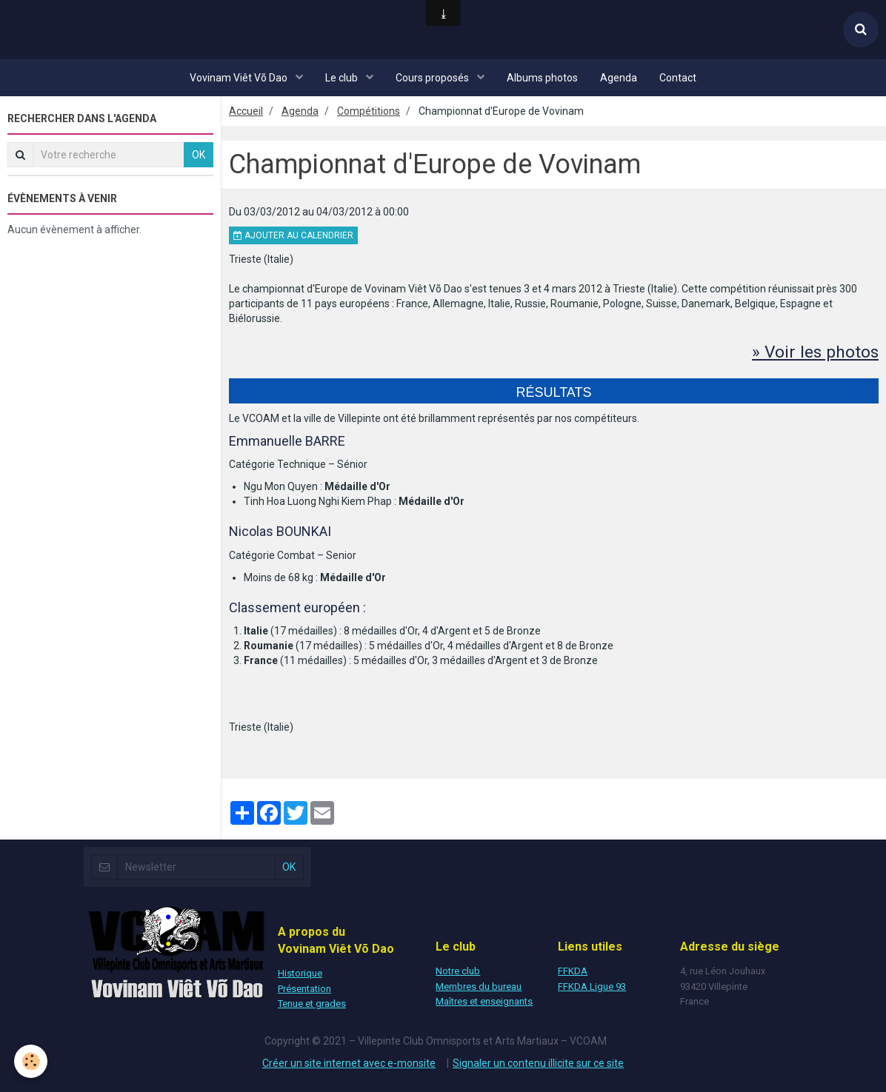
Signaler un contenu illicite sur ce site (538, 1062)
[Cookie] (31, 1061)
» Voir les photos (813, 351)
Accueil (246, 111)
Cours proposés (433, 78)
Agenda (618, 78)
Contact (677, 78)
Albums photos (542, 78)
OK (198, 155)
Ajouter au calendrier (293, 235)
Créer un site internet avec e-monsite (349, 1062)
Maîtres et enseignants (484, 1001)
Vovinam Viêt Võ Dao (240, 78)
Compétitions (368, 111)
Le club (342, 78)
